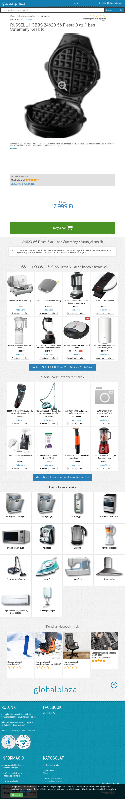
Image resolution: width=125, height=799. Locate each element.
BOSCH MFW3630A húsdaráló (20, 456)
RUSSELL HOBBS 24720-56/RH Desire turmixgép (105, 457)
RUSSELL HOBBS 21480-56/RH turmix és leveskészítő (76, 302)
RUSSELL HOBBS (24, 19)
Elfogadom (16, 795)
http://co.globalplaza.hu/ (53, 781)
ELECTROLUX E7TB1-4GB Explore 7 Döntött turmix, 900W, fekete (48, 346)
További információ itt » (20, 791)
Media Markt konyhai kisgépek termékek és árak (62, 477)
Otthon (19, 16)
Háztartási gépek (29, 16)
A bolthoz (15, 313)
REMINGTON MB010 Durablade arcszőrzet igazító (77, 457)
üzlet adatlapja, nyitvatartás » (23, 184)
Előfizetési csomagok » (10, 767)
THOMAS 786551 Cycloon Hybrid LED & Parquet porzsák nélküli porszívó (48, 412)
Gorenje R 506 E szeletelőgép (20, 301)
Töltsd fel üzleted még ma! (14, 725)
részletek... (14, 149)
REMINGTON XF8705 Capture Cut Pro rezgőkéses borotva (20, 412)
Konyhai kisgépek (43, 16)
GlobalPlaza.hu (49, 713)
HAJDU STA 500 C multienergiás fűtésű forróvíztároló (76, 412)
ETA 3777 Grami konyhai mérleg (48, 301)
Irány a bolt (62, 228)
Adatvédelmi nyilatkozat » (11, 773)
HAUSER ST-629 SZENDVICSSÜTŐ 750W (77, 346)
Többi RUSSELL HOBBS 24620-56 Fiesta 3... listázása (62, 367)
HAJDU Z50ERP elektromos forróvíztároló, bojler (104, 346)
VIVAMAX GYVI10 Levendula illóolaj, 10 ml (48, 457)
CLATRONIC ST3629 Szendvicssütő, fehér (105, 412)
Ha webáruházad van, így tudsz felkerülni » (18, 730)
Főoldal (12, 16)
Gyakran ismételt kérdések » (12, 765)
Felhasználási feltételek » (11, 776)
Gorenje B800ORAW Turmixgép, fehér (20, 346)
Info (25, 313)
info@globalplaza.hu (51, 765)
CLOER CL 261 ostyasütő (104, 301)
